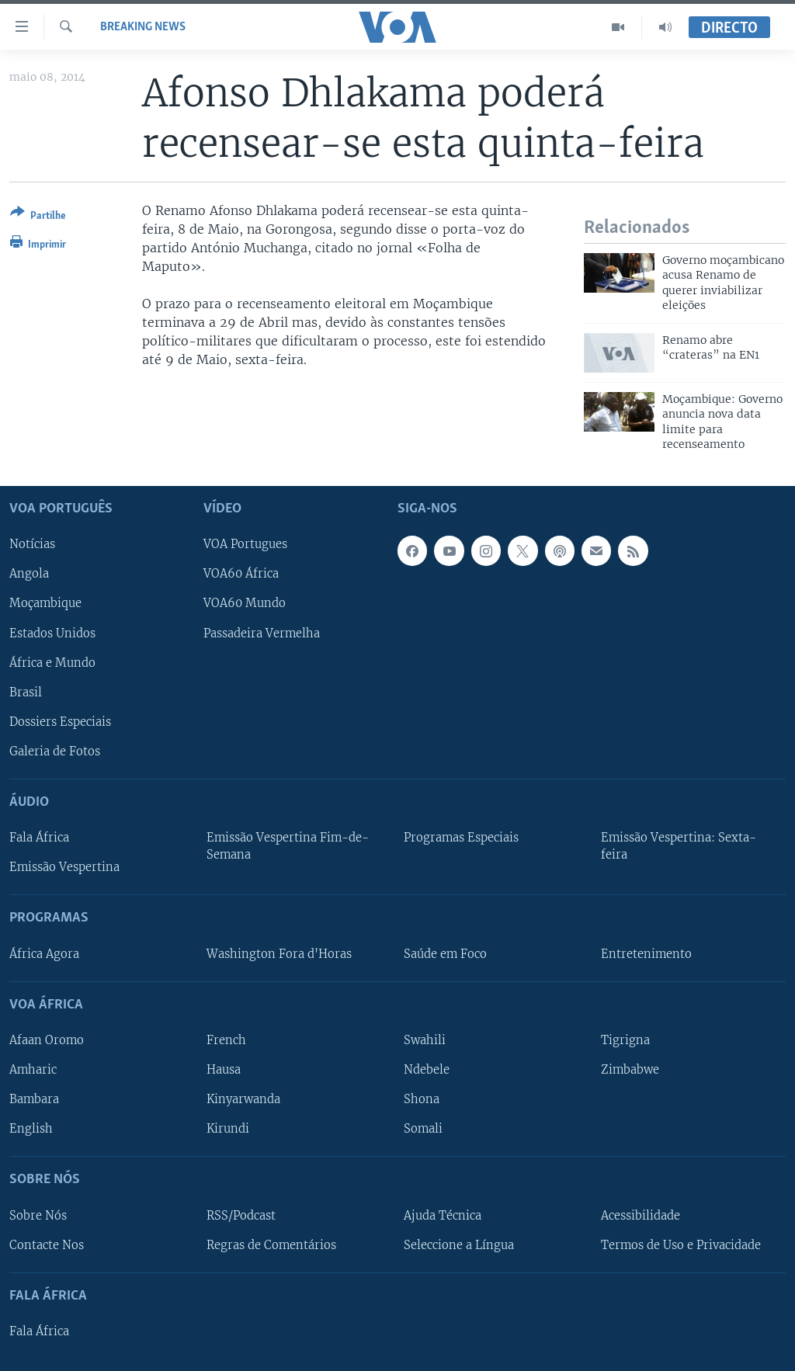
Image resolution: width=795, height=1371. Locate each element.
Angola (29, 574)
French (226, 1040)
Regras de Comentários (271, 1245)
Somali (423, 1130)
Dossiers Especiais (60, 722)
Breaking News (143, 27)
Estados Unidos (52, 633)
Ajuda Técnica (442, 1216)
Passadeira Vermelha (261, 633)
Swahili (425, 1040)
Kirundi (228, 1130)
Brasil (25, 692)
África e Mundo (52, 663)
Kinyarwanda (243, 1100)
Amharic (33, 1070)
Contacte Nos (46, 1245)
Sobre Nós (38, 1216)
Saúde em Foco (445, 954)
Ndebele (427, 1070)
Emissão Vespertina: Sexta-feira (678, 847)
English (31, 1130)
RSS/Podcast (241, 1216)
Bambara (34, 1100)
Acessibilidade (640, 1216)
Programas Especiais (461, 838)
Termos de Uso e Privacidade (681, 1245)
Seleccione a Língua (459, 1245)
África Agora (44, 954)
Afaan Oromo (46, 1040)
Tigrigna (625, 1040)
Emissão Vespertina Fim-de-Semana (288, 847)
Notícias (32, 545)
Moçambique (45, 604)
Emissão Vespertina (64, 868)
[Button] (38, 217)
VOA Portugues (245, 545)
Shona (421, 1100)
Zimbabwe (630, 1070)
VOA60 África (241, 574)
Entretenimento (646, 954)
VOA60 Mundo (244, 604)
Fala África (39, 838)
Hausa (224, 1070)
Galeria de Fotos (54, 751)
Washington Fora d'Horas (279, 954)
